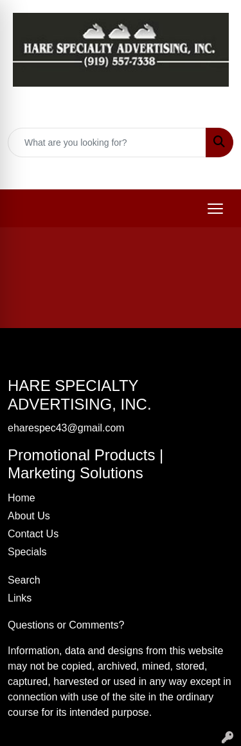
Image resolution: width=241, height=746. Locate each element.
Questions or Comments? (66, 625)
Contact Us (33, 533)
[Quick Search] (107, 142)
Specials (27, 551)
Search (24, 580)
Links (19, 598)
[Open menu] (215, 208)
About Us (29, 515)
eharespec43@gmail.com (128, 171)
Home (21, 497)
